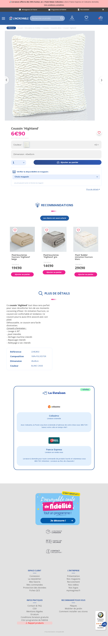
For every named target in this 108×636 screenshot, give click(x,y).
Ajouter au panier (22, 274)
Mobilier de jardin (73, 608)
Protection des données (34, 587)
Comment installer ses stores (73, 611)
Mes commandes (35, 584)
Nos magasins (73, 579)
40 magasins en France (29, 9)
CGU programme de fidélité (34, 620)
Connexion (35, 576)
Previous (6, 77)
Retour (11, 28)
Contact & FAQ (35, 605)
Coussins (45, 28)
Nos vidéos (73, 584)
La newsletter (34, 579)
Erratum (35, 614)
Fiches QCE (34, 590)
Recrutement (84, 9)
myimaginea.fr (73, 590)
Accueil (20, 28)
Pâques (73, 605)
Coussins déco (56, 28)
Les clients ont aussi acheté (54, 218)
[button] (104, 624)
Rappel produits (35, 623)
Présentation (73, 576)
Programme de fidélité (58, 9)
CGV (35, 608)
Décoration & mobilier (32, 28)
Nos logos (73, 587)
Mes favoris (34, 581)
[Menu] (104, 612)
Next (102, 77)
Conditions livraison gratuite (35, 617)
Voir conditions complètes (54, 5)
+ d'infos (85, 390)
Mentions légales (34, 611)
